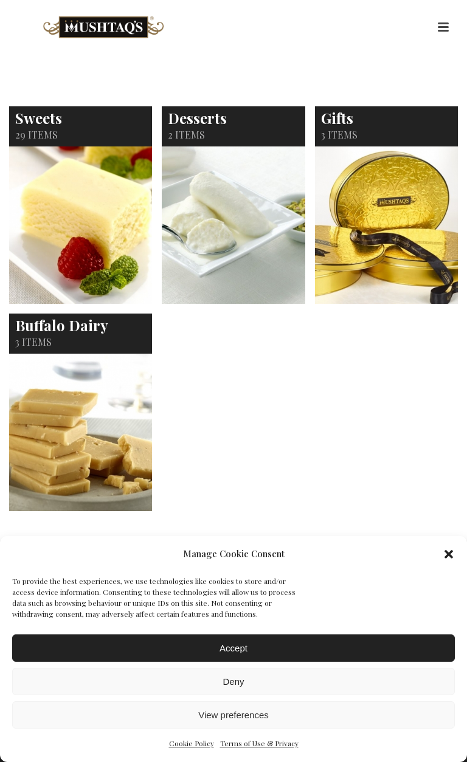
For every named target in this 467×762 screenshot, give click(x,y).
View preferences (233, 715)
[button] (449, 554)
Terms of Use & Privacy (259, 743)
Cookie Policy (191, 743)
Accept (233, 648)
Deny (233, 681)
